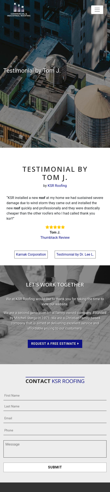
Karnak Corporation (31, 254)
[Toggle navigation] (97, 9)
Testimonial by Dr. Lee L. (75, 254)
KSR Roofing (57, 186)
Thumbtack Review (55, 238)
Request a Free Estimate (55, 344)
